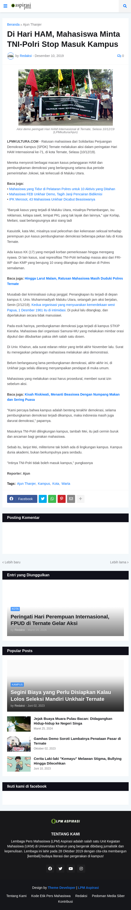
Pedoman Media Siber (108, 896)
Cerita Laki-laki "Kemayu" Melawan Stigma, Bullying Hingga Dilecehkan (78, 761)
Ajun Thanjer (32, 24)
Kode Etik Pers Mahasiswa (51, 896)
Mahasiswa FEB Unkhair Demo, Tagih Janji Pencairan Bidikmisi (55, 194)
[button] (5, 6)
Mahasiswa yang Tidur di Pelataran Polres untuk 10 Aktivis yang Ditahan (62, 189)
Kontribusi (65, 901)
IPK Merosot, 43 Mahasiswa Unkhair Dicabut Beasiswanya (52, 199)
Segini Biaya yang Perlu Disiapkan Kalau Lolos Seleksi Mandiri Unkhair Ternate (61, 695)
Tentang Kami (16, 896)
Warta (66, 483)
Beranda (13, 24)
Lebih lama (118, 562)
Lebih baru (12, 562)
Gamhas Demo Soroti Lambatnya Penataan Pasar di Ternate (77, 741)
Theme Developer (61, 888)
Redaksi (81, 896)
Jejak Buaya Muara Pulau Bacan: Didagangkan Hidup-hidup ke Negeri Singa (73, 721)
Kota (55, 483)
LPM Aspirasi (88, 888)
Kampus (44, 483)
